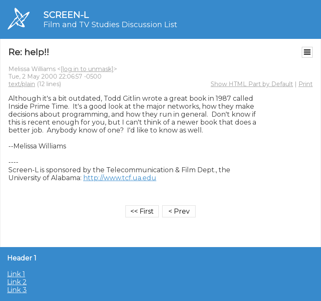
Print (305, 84)
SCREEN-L (66, 15)
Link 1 (16, 274)
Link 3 (17, 290)
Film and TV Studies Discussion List (110, 24)
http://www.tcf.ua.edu (119, 178)
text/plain (21, 84)
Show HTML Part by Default (252, 84)
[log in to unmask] (87, 69)
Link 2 (17, 282)
